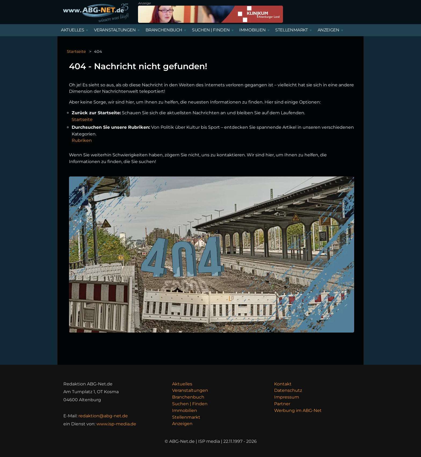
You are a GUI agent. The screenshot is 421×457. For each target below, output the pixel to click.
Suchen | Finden (190, 403)
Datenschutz (288, 390)
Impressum (286, 397)
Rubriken (82, 140)
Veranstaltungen (190, 390)
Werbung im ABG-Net (298, 410)
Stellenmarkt (186, 417)
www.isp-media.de (116, 423)
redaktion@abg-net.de (103, 415)
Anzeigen (182, 423)
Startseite (76, 51)
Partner (282, 403)
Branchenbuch (188, 397)
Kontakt (283, 383)
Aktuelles (182, 383)
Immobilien (184, 410)
